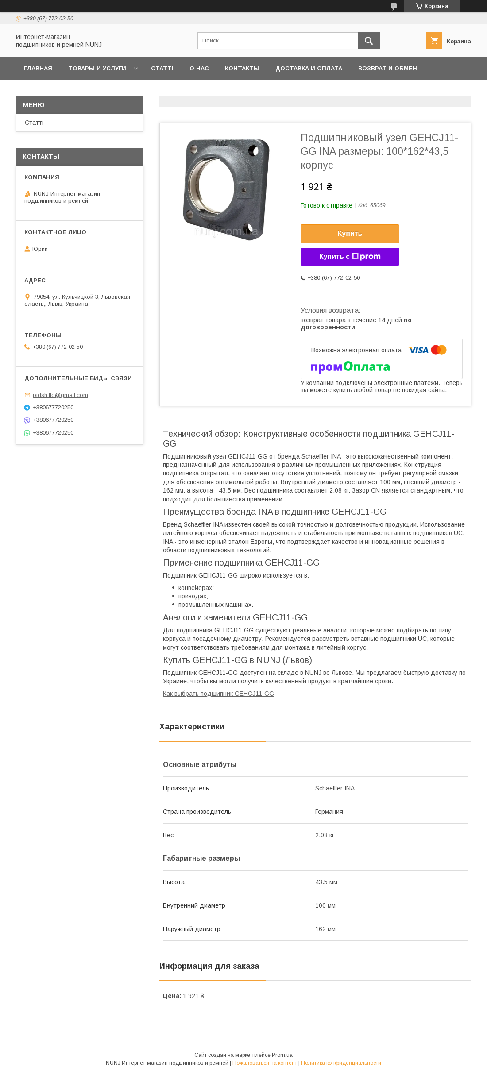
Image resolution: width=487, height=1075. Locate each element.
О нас (199, 68)
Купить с (350, 257)
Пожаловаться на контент (264, 1063)
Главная (38, 68)
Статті (162, 68)
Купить (350, 233)
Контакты (242, 68)
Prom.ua (282, 1055)
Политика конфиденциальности (341, 1063)
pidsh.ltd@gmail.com (60, 395)
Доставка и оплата (308, 68)
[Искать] (369, 40)
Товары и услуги (97, 68)
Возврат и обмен (387, 68)
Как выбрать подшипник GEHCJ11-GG (218, 693)
